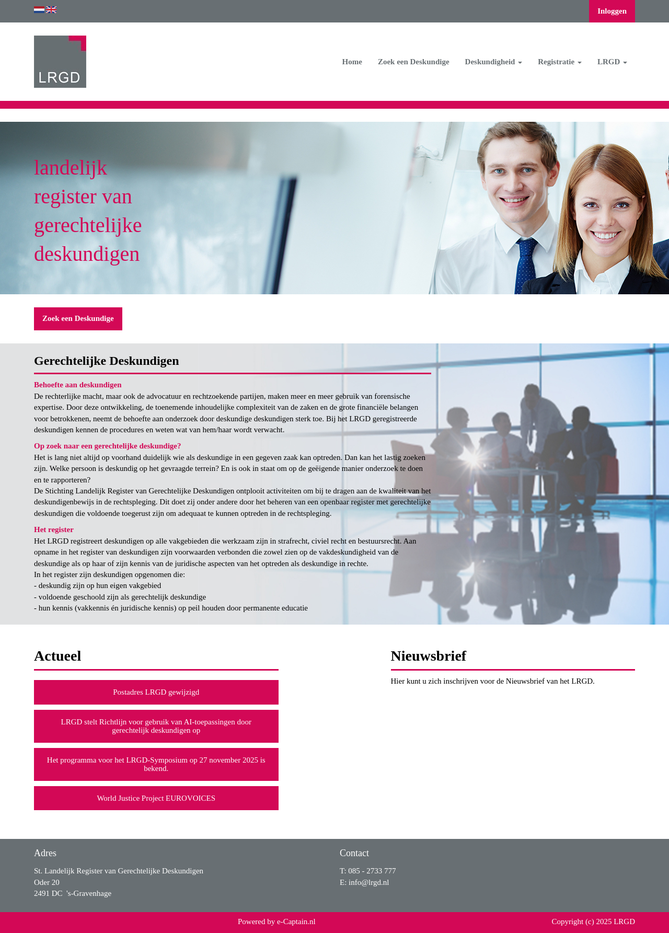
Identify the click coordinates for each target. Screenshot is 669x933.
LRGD (612, 61)
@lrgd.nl (369, 882)
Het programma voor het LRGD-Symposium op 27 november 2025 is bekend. (156, 764)
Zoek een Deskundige (413, 61)
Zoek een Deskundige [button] (78, 318)
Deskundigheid (494, 61)
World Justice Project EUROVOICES (156, 798)
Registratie (560, 61)
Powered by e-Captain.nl (277, 921)
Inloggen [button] (612, 11)
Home (352, 61)
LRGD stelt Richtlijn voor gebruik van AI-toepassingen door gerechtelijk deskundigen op (156, 726)
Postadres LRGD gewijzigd (156, 692)
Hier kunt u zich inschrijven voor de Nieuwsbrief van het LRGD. (493, 681)
